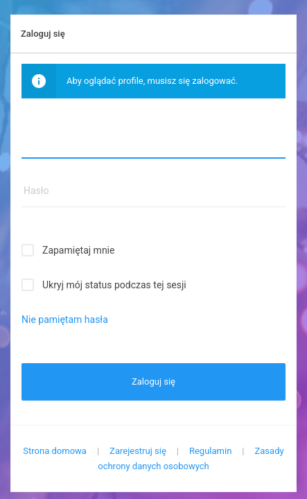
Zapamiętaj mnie (78, 250)
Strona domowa (55, 451)
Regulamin (210, 451)
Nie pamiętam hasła (64, 319)
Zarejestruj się (137, 451)
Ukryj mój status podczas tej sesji (114, 284)
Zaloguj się (153, 381)
